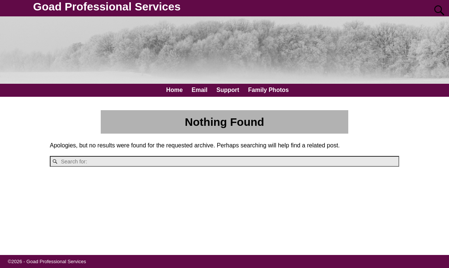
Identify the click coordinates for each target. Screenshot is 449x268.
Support (227, 90)
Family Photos (268, 90)
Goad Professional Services (107, 6)
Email (200, 90)
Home (174, 90)
